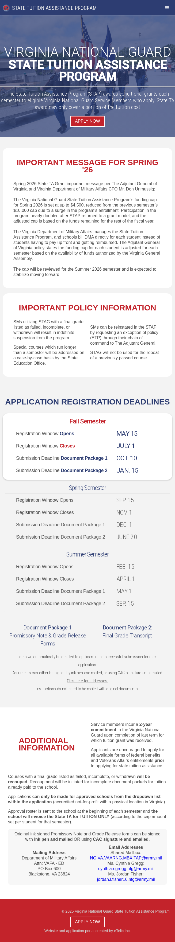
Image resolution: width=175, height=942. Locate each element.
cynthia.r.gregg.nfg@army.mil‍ (126, 868)
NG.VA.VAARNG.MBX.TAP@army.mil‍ (126, 858)
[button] (167, 7)
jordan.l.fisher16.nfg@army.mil (126, 879)
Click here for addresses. (87, 680)
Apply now (87, 121)
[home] (52, 6)
